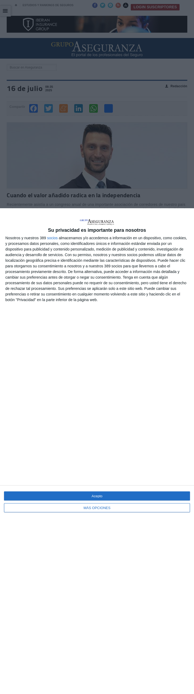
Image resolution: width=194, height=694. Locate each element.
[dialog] (97, 451)
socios (52, 238)
